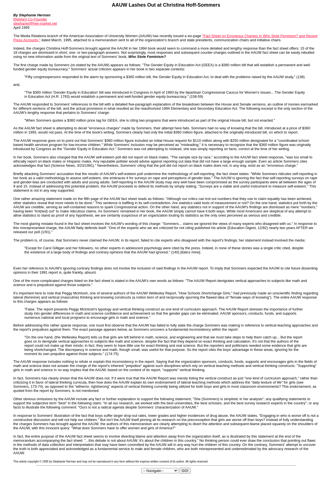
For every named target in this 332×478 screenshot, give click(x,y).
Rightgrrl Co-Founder (30, 19)
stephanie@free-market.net (35, 23)
